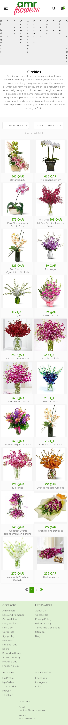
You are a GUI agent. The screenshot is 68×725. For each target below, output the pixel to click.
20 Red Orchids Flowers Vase (50, 224)
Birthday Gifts (1, 36)
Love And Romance (13, 614)
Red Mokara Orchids (17, 358)
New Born (7, 627)
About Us (40, 610)
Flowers (41, 29)
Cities (60, 27)
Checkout (7, 694)
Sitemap (40, 631)
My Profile (7, 677)
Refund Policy (43, 623)
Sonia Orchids (50, 315)
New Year (7, 640)
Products (34, 32)
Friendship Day (10, 665)
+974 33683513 (27, 718)
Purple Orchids (50, 358)
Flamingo (50, 269)
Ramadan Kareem (12, 653)
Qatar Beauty (17, 179)
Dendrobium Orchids (17, 401)
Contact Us (41, 614)
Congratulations (11, 623)
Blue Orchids (50, 401)
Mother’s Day (9, 661)
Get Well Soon (10, 619)
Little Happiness (50, 576)
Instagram (41, 682)
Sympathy (8, 636)
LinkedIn (39, 686)
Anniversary (28, 36)
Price (53, 26)
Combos (8, 29)
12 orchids (17, 487)
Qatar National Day (67, 41)
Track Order (9, 686)
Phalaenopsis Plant (50, 179)
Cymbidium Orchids (50, 444)
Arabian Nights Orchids (17, 444)
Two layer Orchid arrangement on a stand (18, 532)
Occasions (21, 32)
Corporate (8, 631)
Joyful (17, 315)
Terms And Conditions (47, 627)
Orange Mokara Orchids (50, 487)
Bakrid (6, 648)
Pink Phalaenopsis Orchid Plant (17, 224)
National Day (9, 644)
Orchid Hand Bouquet (50, 530)
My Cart (6, 690)
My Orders (8, 682)
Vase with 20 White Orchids (17, 578)
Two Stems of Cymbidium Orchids (17, 271)
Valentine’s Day (11, 657)
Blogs (38, 636)
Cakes (15, 27)
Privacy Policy (43, 619)
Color (47, 27)
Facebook (41, 677)
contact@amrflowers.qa (32, 710)
